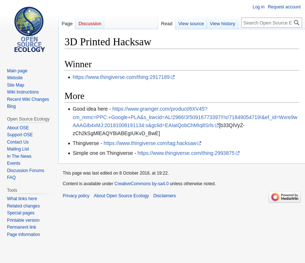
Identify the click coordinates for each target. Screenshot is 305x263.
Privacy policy (76, 195)
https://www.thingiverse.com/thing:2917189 (121, 77)
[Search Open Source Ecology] (271, 23)
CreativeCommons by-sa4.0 (141, 183)
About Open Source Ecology (121, 195)
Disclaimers (164, 195)
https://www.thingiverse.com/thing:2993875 (185, 153)
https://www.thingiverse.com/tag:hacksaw (149, 143)
